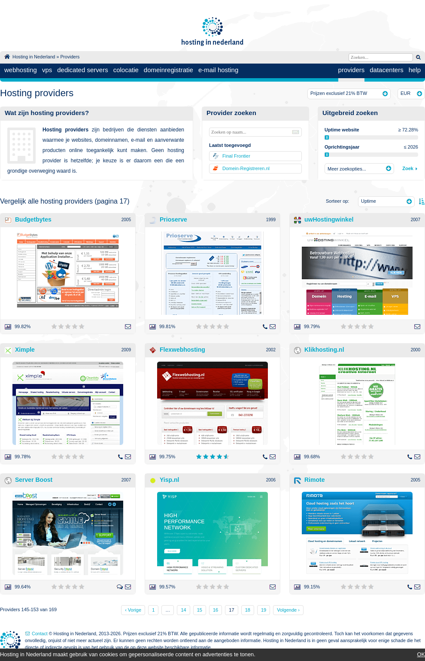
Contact (40, 633)
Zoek (407, 168)
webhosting (20, 69)
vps (47, 69)
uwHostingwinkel (328, 219)
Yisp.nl (169, 479)
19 (263, 609)
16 (215, 609)
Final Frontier (236, 155)
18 (247, 609)
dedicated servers (82, 69)
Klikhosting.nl (324, 349)
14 (183, 609)
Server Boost (33, 479)
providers (351, 69)
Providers (69, 56)
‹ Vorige (133, 609)
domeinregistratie (168, 69)
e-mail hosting (218, 69)
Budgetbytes (33, 219)
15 (199, 609)
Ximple (25, 349)
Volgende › (288, 609)
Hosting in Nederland (33, 56)
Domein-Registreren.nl (246, 168)
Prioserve (173, 219)
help (415, 69)
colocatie (126, 69)
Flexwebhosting (182, 349)
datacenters (386, 69)
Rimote (314, 479)
